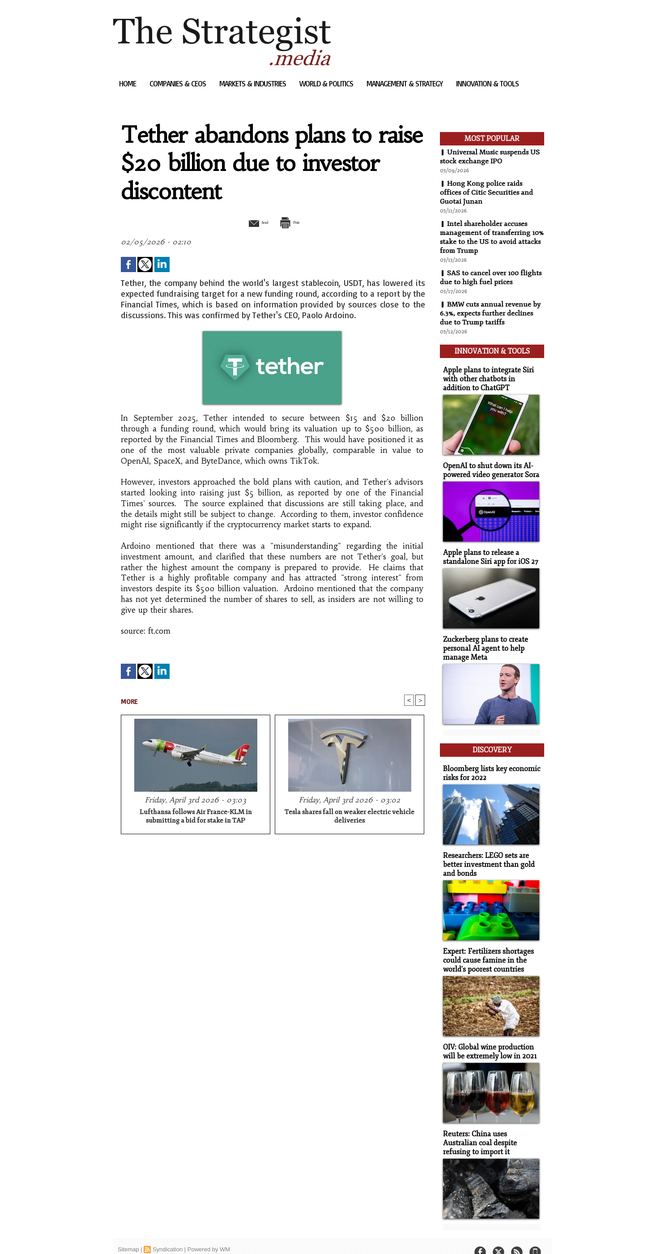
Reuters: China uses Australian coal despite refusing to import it (490, 1128)
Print (295, 222)
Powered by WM (209, 1233)
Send (251, 222)
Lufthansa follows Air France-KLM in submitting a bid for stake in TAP (196, 817)
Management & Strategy (405, 83)
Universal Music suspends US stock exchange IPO (491, 157)
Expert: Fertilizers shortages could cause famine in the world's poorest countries (485, 947)
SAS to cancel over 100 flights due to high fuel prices (491, 277)
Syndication (168, 1233)
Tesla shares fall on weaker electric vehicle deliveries (349, 817)
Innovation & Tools (487, 83)
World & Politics (327, 83)
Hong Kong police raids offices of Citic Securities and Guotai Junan (487, 192)
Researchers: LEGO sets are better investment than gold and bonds (486, 853)
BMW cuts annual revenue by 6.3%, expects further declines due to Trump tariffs (491, 313)
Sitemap (128, 1233)
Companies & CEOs (178, 83)
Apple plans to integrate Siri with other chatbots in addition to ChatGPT (490, 375)
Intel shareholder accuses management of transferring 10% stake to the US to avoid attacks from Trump (486, 237)
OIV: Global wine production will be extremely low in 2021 (487, 1037)
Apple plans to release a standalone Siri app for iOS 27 (488, 551)
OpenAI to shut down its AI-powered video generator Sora (488, 465)
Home (128, 83)
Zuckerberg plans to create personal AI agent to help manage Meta (483, 642)
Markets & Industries (253, 83)
